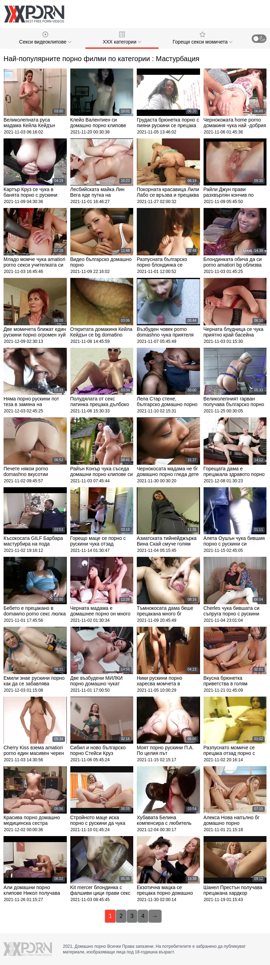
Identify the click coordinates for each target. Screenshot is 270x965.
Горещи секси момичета (202, 38)
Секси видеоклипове (45, 38)
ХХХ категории (122, 38)
